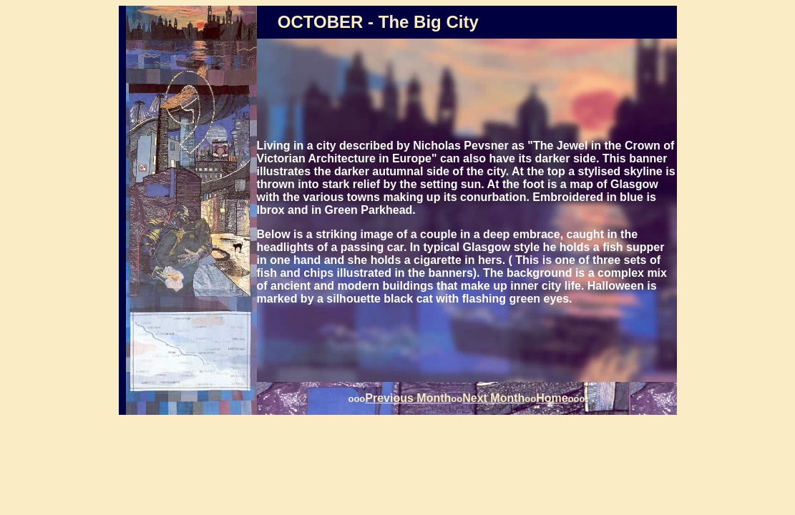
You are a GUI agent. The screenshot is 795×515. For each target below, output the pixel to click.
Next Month (493, 398)
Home (551, 398)
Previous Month (408, 398)
